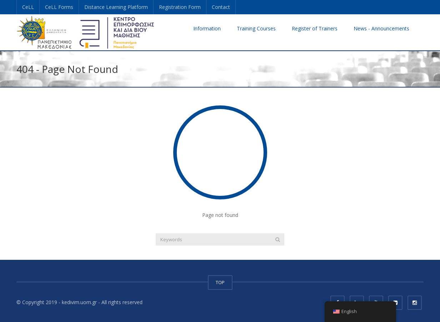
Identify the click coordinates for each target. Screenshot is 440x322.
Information (207, 28)
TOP (220, 282)
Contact (221, 7)
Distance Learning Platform (116, 7)
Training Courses (256, 28)
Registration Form (180, 7)
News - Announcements (381, 28)
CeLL (28, 7)
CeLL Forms (59, 7)
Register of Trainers (315, 28)
